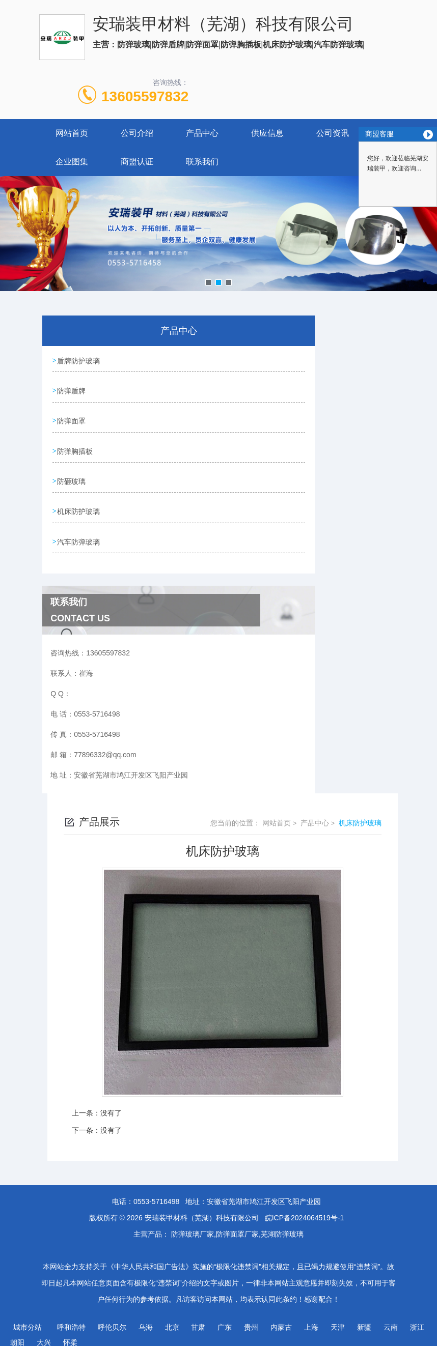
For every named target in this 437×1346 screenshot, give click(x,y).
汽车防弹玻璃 (79, 534)
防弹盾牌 (72, 389)
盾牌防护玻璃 (79, 360)
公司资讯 (332, 133)
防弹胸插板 (75, 447)
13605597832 (144, 96)
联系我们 (202, 161)
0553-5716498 (156, 1193)
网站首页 (72, 133)
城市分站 (27, 1319)
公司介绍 (137, 133)
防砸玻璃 (72, 476)
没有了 (111, 1105)
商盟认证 (137, 161)
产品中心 (202, 133)
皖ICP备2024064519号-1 (304, 1210)
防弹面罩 (72, 418)
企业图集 (72, 161)
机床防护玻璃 (79, 505)
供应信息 (267, 133)
